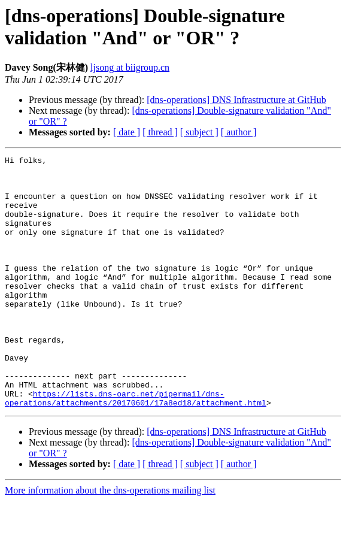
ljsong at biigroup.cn (129, 67)
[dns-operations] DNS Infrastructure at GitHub (236, 100)
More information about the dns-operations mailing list (110, 540)
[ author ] (239, 132)
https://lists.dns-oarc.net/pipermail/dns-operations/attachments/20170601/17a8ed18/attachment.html (135, 447)
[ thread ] (160, 132)
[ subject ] (199, 132)
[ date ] (126, 132)
